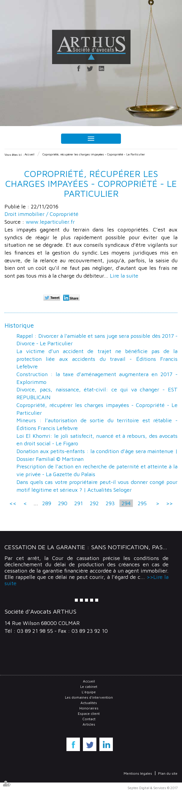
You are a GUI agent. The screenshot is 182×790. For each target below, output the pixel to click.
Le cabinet (88, 686)
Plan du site (168, 773)
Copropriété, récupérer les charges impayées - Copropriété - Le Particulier (94, 154)
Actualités (89, 702)
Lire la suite (124, 276)
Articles (89, 724)
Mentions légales (138, 773)
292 (94, 503)
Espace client (89, 713)
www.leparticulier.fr (50, 222)
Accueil (29, 154)
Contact (88, 719)
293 (110, 503)
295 (142, 503)
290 (62, 503)
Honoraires (88, 708)
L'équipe (89, 692)
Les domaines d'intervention (89, 697)
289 (46, 503)
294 (126, 503)
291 (78, 503)
